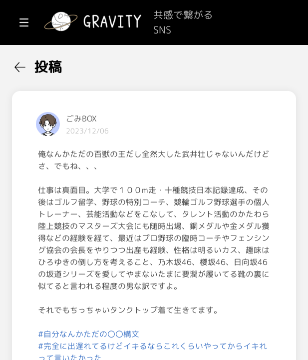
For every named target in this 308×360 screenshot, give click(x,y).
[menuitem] (60, 64)
